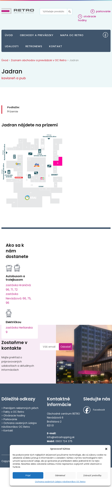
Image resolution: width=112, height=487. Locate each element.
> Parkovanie (9, 419)
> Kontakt (7, 430)
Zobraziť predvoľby (92, 475)
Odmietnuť (60, 475)
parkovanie (101, 11)
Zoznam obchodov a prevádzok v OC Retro (39, 60)
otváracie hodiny (87, 18)
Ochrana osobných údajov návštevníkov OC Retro (60, 481)
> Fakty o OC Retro (12, 412)
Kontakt (55, 46)
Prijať (28, 475)
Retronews (33, 46)
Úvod (9, 35)
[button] (106, 448)
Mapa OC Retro (71, 35)
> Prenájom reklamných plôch (19, 408)
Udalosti (12, 46)
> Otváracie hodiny (13, 415)
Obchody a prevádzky (36, 35)
